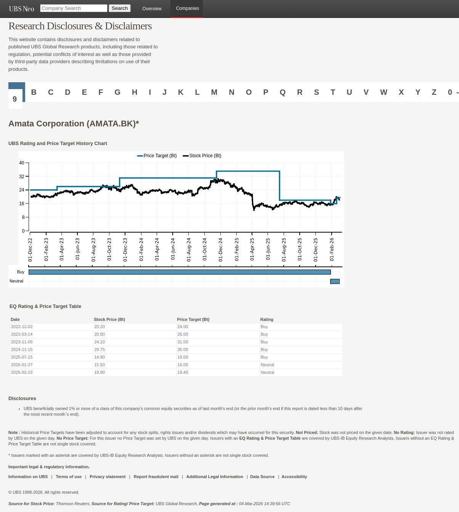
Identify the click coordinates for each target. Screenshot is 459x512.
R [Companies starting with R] (299, 92)
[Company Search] (74, 8)
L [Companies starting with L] (197, 92)
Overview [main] (152, 8)
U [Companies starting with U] (349, 92)
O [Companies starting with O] (249, 92)
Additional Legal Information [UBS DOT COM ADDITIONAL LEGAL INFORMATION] (214, 476)
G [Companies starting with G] (117, 92)
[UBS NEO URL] (21, 9)
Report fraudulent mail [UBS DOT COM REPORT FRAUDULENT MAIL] (156, 476)
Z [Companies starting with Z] (434, 92)
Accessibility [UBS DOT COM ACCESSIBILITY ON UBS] (294, 476)
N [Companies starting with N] (231, 92)
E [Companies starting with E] (84, 92)
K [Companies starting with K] (180, 92)
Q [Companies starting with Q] (283, 92)
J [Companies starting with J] (164, 92)
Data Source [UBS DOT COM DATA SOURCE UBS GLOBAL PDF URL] (262, 476)
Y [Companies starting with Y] (417, 92)
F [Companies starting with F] (100, 92)
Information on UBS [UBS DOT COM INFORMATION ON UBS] (28, 476)
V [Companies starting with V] (366, 92)
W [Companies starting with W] (383, 92)
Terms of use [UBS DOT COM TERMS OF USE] (69, 476)
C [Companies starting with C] (50, 92)
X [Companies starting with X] (401, 92)
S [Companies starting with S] (316, 92)
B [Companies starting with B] (33, 92)
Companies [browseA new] (187, 8)
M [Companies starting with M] (214, 92)
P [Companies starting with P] (265, 92)
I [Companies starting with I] (150, 92)
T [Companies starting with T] (333, 92)
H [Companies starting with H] (134, 92)
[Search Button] (120, 8)
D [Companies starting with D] (67, 92)
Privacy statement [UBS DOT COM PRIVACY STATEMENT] (107, 476)
